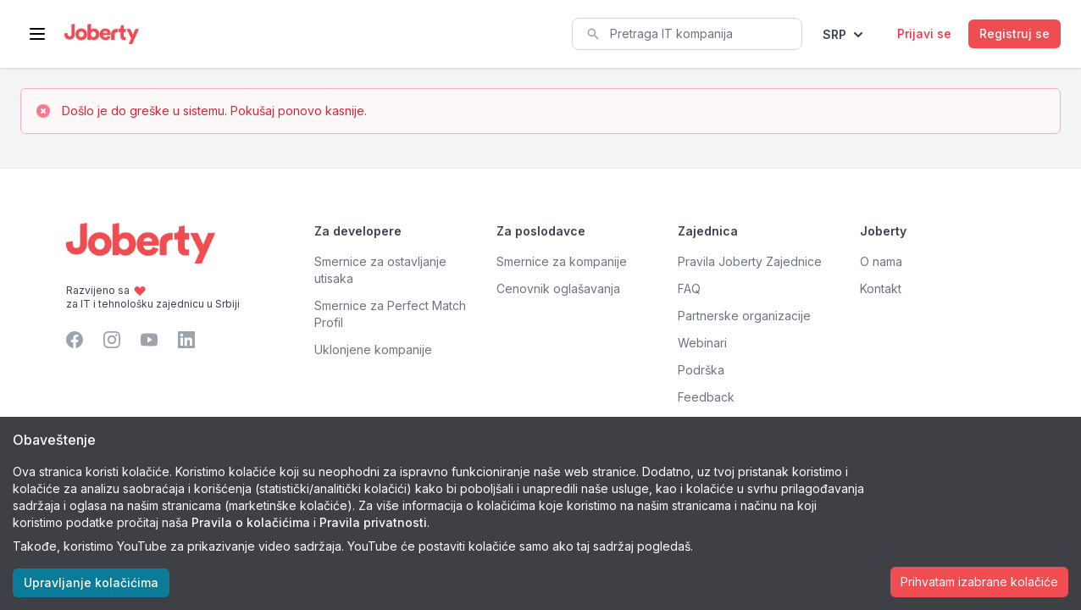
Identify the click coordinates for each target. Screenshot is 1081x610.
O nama (881, 261)
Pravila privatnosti (373, 522)
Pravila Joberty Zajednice (750, 261)
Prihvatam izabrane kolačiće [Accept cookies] (979, 581)
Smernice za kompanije (561, 261)
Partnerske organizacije (744, 315)
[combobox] (687, 34)
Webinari (702, 343)
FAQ (689, 288)
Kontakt (880, 288)
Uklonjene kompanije (373, 349)
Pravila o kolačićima (250, 522)
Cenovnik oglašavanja (558, 288)
